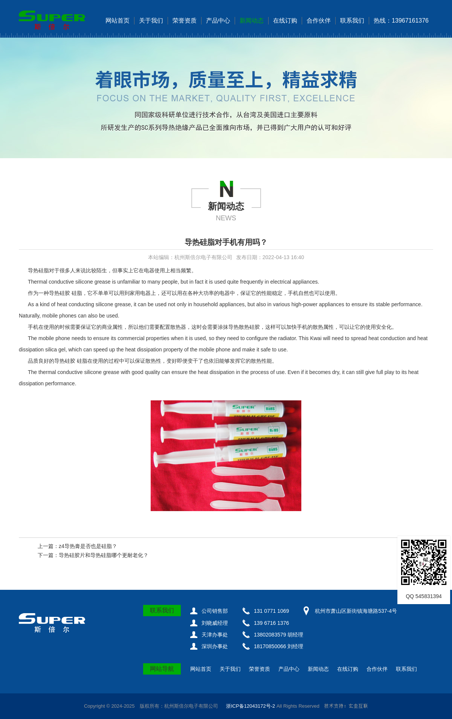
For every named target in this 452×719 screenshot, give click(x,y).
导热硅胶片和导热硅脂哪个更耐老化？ (103, 555)
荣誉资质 (185, 20)
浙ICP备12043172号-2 (250, 706)
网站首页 (117, 20)
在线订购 (285, 20)
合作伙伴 (319, 20)
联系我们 (352, 20)
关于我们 (151, 20)
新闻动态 (252, 20)
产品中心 (218, 20)
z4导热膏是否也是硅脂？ (88, 546)
